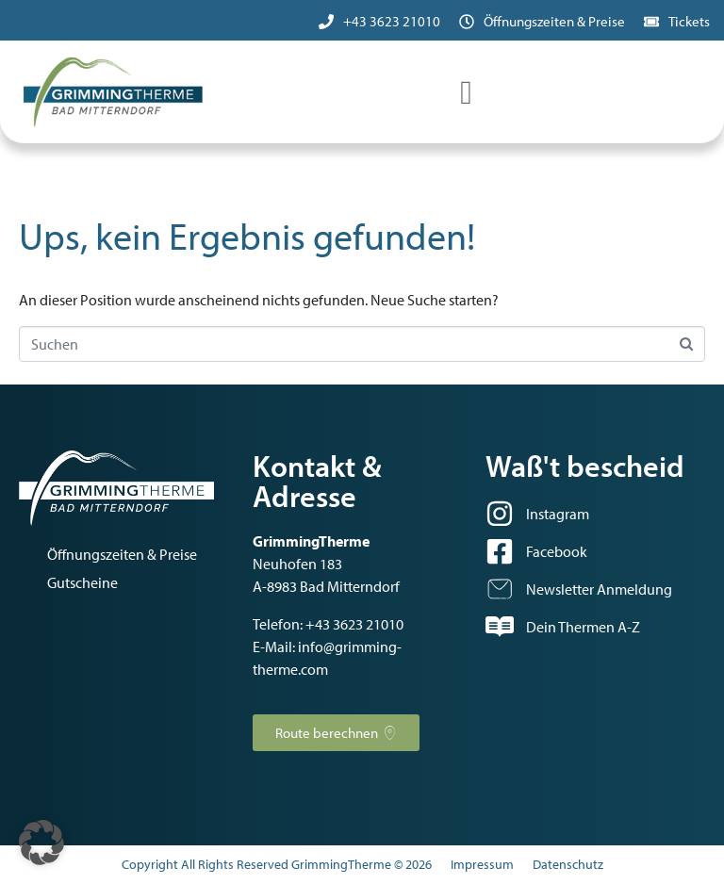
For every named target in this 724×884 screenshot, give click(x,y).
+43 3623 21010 (391, 21)
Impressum (482, 864)
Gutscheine (82, 582)
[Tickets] (651, 21)
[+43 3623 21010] (326, 21)
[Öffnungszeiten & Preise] (466, 21)
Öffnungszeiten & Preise (554, 21)
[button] (41, 842)
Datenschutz (568, 864)
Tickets (689, 21)
